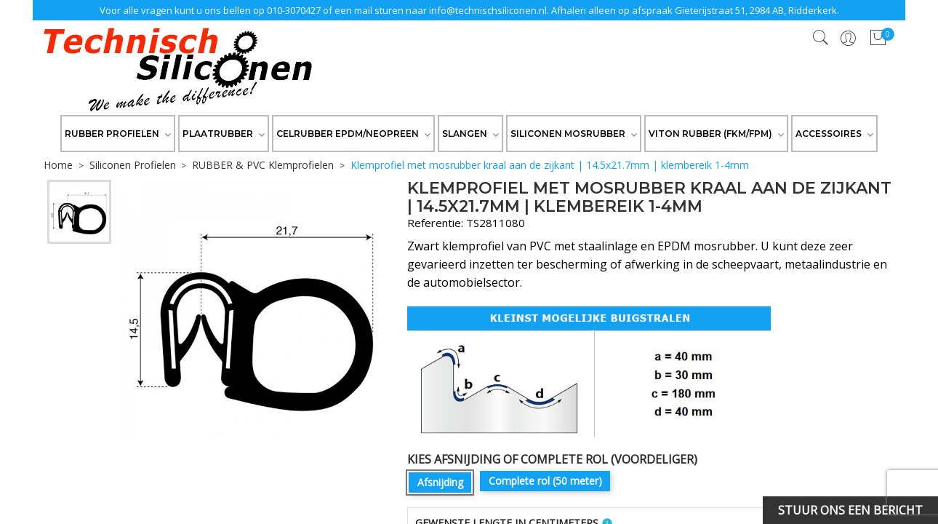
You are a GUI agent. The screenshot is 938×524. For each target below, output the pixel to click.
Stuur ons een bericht (850, 510)
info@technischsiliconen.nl (488, 10)
